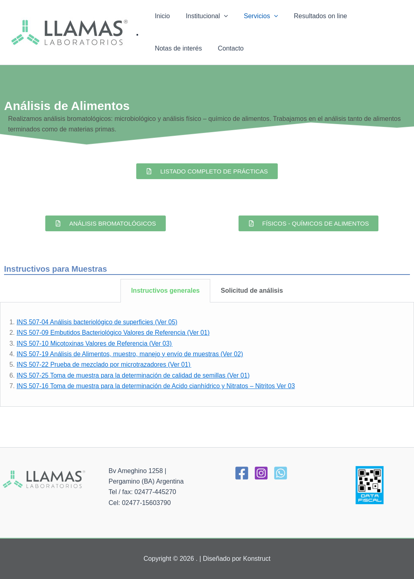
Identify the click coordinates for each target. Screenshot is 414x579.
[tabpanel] (207, 354)
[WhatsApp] (280, 473)
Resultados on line (310, 16)
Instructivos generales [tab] (165, 290)
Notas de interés (373, 16)
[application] (219, 16)
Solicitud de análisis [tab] (252, 290)
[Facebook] (241, 473)
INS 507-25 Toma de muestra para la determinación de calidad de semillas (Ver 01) (136, 375)
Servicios (254, 16)
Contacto (166, 48)
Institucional (203, 16)
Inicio (160, 16)
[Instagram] (261, 473)
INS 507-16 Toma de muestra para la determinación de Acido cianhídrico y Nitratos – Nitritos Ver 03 (159, 385)
